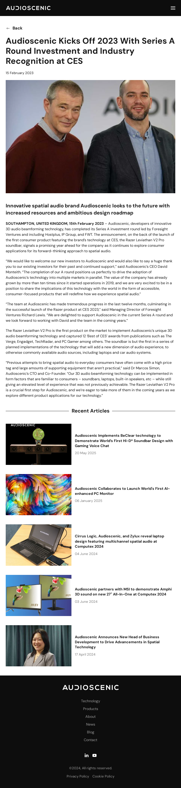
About (90, 716)
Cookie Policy (103, 776)
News (90, 724)
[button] (173, 8)
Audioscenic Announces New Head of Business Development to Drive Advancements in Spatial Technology (117, 642)
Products (90, 708)
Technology (90, 701)
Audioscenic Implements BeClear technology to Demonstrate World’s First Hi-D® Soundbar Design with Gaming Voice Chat (124, 440)
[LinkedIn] (86, 754)
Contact (90, 739)
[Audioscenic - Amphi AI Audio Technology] (90, 688)
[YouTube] (94, 754)
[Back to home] (28, 8)
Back (14, 28)
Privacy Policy (78, 776)
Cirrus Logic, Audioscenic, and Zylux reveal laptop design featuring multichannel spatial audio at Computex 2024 (119, 541)
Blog (90, 732)
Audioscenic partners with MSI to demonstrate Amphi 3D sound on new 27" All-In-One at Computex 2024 (123, 592)
